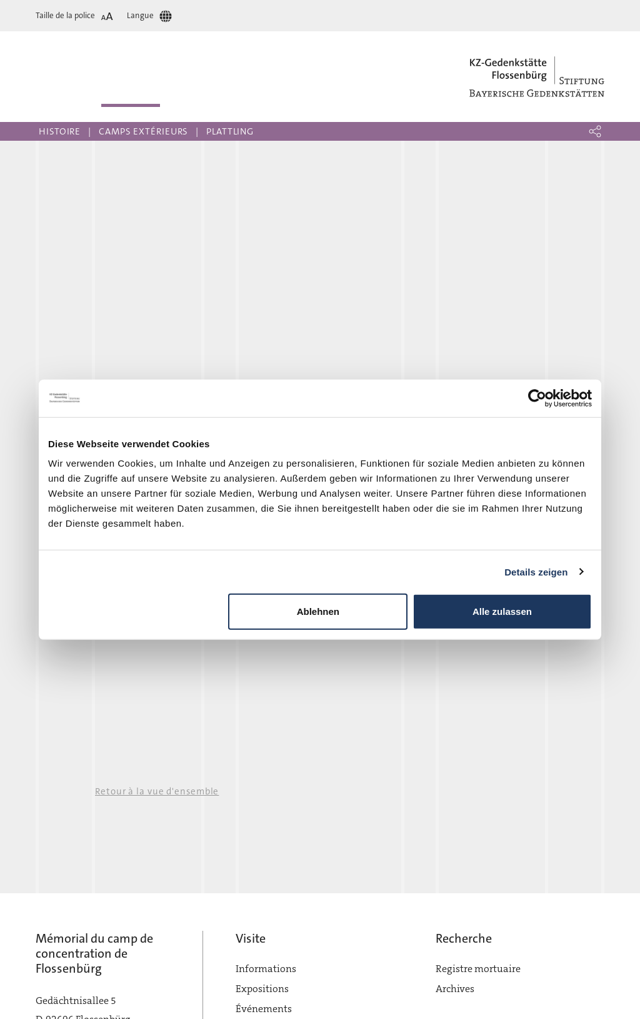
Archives (455, 988)
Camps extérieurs (143, 131)
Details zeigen (536, 571)
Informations (266, 968)
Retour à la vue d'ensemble (157, 791)
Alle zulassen (502, 611)
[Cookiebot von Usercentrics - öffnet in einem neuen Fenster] (537, 397)
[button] (595, 131)
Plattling (230, 131)
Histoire (60, 131)
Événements (264, 1008)
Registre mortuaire (478, 968)
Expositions (262, 988)
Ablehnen (318, 611)
